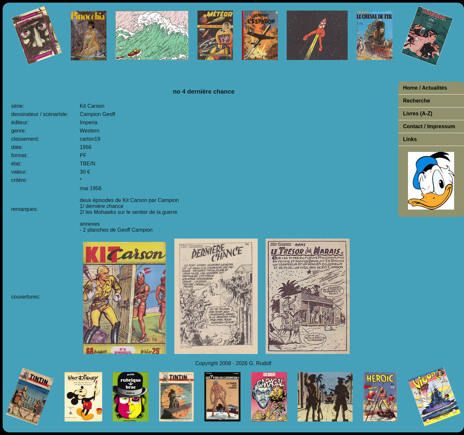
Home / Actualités (425, 88)
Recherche (416, 100)
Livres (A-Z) (417, 113)
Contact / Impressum (429, 126)
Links (410, 139)
